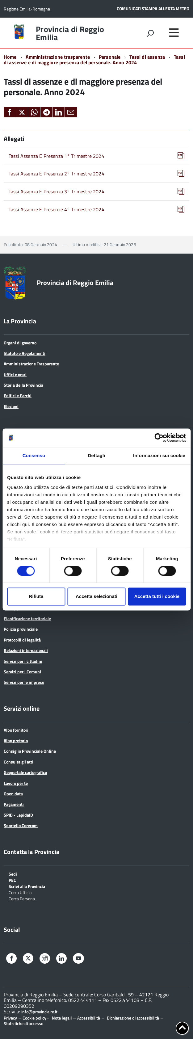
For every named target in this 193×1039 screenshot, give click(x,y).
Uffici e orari (15, 374)
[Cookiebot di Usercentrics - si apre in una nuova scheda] (159, 437)
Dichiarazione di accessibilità (133, 1018)
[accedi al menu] (174, 32)
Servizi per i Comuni (22, 671)
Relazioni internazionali (26, 650)
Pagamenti (14, 804)
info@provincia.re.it (39, 1011)
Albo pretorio (16, 740)
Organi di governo (20, 342)
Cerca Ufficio (20, 892)
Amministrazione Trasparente (31, 363)
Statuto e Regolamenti (24, 353)
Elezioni (11, 406)
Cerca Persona (22, 898)
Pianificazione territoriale (27, 618)
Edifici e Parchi (17, 395)
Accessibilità (88, 1018)
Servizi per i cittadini (23, 661)
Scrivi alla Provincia (27, 886)
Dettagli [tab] (96, 455)
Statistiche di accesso (23, 1023)
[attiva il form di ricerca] (150, 33)
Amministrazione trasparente (58, 57)
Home (10, 57)
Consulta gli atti (18, 762)
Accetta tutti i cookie (157, 596)
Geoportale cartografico (25, 772)
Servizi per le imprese (24, 682)
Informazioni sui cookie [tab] (159, 455)
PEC (12, 880)
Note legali (62, 1018)
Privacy (10, 1018)
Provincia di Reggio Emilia (70, 33)
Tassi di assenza (147, 57)
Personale (109, 57)
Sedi (13, 874)
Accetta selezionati (96, 596)
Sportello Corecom (21, 825)
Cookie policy (34, 1018)
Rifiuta (36, 596)
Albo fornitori (16, 730)
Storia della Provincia (23, 385)
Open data (13, 793)
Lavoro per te (16, 783)
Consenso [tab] (34, 455)
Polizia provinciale (21, 629)
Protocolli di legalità (22, 640)
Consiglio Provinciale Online (30, 751)
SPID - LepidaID (18, 815)
